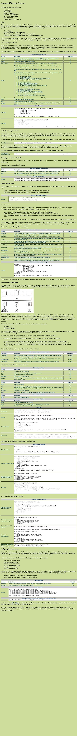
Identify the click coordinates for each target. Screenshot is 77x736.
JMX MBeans (15, 603)
